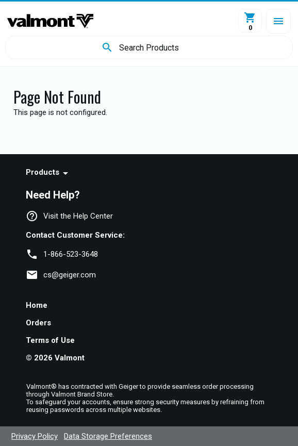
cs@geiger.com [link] (69, 274)
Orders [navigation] (38, 322)
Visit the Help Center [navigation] (78, 216)
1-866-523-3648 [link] (70, 254)
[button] (278, 21)
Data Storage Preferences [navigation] (108, 436)
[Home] (50, 21)
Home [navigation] (36, 305)
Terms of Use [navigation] (50, 340)
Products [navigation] (42, 172)
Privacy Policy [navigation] (34, 436)
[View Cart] (250, 20)
